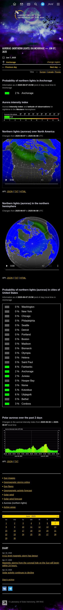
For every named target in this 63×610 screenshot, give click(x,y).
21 (55, 531)
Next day (54, 67)
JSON (10, 191)
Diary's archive (8, 580)
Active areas (10, 507)
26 (40, 534)
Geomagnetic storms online (17, 482)
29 (6, 538)
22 (6, 534)
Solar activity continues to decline (18, 572)
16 (15, 531)
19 (40, 531)
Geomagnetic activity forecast (18, 490)
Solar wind (9, 494)
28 (55, 534)
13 (47, 527)
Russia (58, 72)
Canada (50, 72)
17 (23, 531)
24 (23, 534)
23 (15, 534)
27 (47, 534)
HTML (23, 191)
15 (6, 531)
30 (15, 538)
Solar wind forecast (13, 499)
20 (47, 531)
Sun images (9, 478)
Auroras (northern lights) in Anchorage (23, 48)
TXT (16, 191)
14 (55, 527)
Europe (43, 72)
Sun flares (8, 486)
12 (40, 527)
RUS (50, 4)
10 (23, 527)
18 (31, 531)
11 (31, 527)
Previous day (11, 67)
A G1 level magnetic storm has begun (20, 555)
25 (31, 534)
